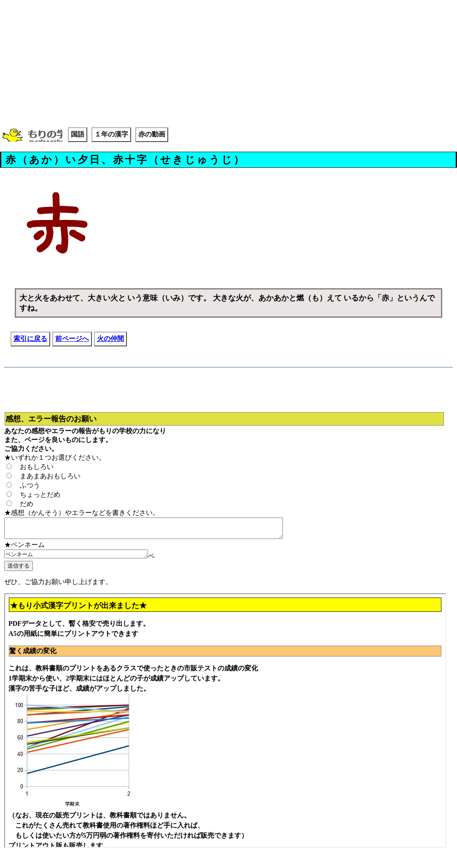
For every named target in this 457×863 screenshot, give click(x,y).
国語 (77, 134)
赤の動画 (151, 134)
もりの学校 (32, 136)
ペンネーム (84, 558)
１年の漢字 (111, 134)
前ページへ (72, 338)
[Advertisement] (228, 63)
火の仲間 (110, 338)
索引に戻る (30, 338)
